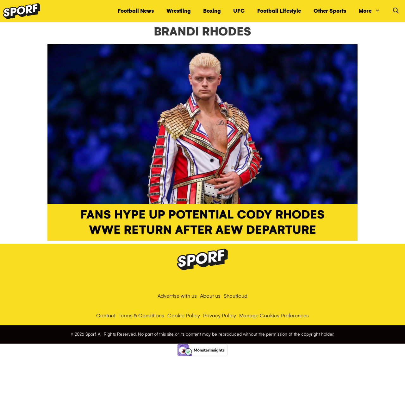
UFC (239, 11)
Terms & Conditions (141, 316)
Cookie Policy (183, 316)
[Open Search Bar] (396, 11)
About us (210, 296)
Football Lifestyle (279, 11)
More (373, 11)
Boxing (212, 11)
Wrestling (178, 11)
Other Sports (330, 11)
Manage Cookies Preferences (274, 316)
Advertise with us (177, 296)
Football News (136, 11)
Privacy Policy (219, 316)
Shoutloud (235, 296)
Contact (105, 316)
